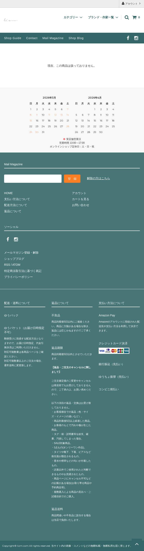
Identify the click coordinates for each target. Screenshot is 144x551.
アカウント (131, 3)
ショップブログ (14, 258)
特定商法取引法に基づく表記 (22, 271)
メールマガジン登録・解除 (21, 252)
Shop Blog (76, 38)
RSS (7, 264)
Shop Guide (12, 38)
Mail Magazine (53, 38)
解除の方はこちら (98, 178)
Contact (32, 38)
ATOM (16, 264)
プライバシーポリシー (18, 276)
